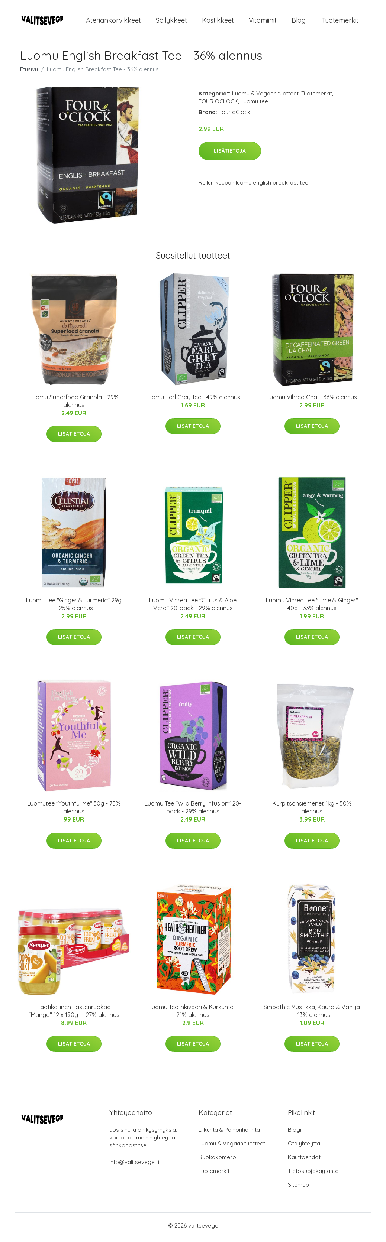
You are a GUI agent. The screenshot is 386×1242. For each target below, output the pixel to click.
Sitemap (298, 1188)
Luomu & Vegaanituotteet (265, 97)
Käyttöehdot (304, 1160)
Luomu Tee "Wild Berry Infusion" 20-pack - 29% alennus (193, 811)
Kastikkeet (218, 22)
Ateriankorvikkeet (113, 22)
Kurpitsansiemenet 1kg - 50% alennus (312, 811)
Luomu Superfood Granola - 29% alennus (74, 404)
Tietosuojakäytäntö (313, 1174)
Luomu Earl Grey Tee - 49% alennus (192, 400)
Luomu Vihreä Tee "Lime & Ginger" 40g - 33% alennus (312, 607)
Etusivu (29, 73)
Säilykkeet (171, 22)
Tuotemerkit (340, 22)
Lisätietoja (230, 154)
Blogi (299, 22)
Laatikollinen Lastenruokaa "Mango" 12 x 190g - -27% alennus (74, 1014)
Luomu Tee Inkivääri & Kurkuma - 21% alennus (193, 1014)
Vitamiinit (263, 22)
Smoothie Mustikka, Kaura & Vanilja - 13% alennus (312, 1014)
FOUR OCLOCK (218, 104)
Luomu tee (254, 104)
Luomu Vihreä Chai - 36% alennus (312, 400)
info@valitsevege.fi (134, 1165)
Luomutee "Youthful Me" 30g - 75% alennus (73, 811)
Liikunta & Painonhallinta (229, 1133)
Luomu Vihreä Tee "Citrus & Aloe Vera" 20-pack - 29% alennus (193, 607)
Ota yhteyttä (304, 1147)
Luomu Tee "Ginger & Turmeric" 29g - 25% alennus (74, 607)
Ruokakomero (217, 1160)
